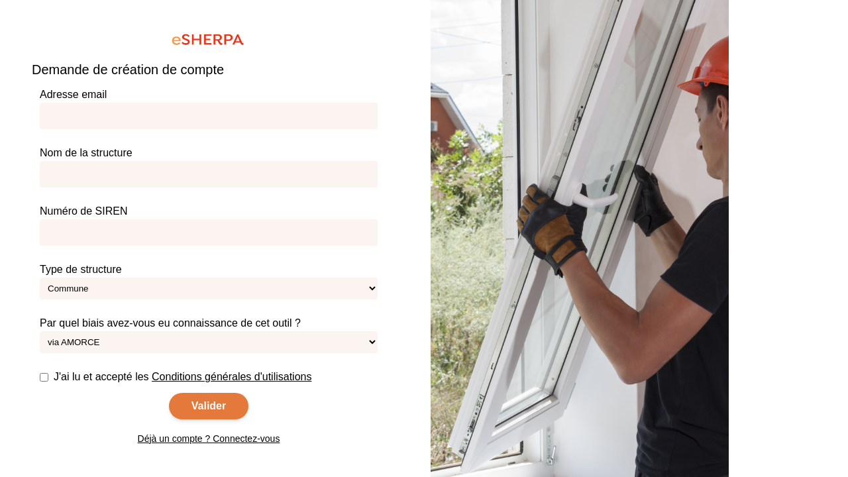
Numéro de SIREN (209, 225)
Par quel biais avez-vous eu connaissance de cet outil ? (209, 335)
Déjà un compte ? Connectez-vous (209, 438)
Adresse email (209, 109)
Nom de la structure (209, 167)
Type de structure (209, 281)
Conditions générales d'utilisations (231, 376)
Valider (208, 405)
